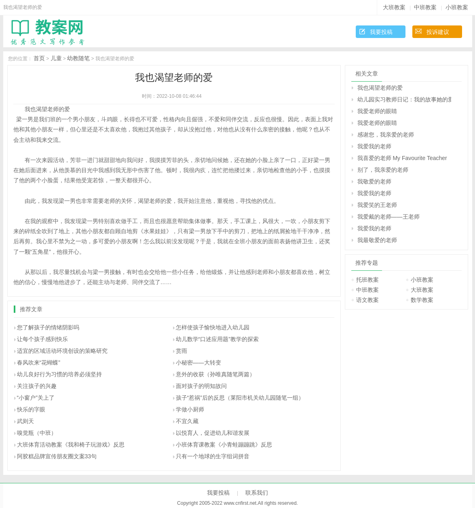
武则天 (25, 421)
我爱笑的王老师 (377, 205)
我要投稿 (381, 32)
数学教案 (422, 300)
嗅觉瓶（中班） (37, 433)
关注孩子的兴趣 (37, 386)
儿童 (56, 58)
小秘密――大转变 (198, 362)
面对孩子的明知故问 (201, 386)
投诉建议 (437, 32)
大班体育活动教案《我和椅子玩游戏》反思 (71, 444)
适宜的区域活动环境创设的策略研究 (62, 351)
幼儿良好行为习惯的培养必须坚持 (59, 374)
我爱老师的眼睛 (377, 111)
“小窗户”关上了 (36, 397)
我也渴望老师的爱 (380, 87)
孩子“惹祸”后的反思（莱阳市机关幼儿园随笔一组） (240, 397)
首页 (39, 58)
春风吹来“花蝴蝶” (38, 362)
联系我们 (256, 492)
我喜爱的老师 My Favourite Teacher (402, 158)
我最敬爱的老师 (377, 240)
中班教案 (425, 7)
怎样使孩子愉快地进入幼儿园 (212, 327)
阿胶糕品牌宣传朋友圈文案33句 (57, 456)
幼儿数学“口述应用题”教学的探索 (217, 339)
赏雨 (181, 351)
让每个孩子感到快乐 (42, 339)
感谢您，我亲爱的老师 (385, 134)
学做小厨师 (190, 409)
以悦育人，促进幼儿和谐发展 (212, 433)
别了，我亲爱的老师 (382, 170)
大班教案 (394, 7)
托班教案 (367, 279)
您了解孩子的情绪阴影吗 (48, 327)
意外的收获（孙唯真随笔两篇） (215, 374)
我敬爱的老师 (374, 181)
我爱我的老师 (374, 146)
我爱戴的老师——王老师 (388, 216)
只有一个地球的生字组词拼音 (212, 456)
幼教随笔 (78, 58)
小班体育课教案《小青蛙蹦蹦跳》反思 (224, 444)
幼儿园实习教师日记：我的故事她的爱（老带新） (404, 99)
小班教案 (456, 7)
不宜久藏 (187, 421)
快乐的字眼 (31, 409)
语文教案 (367, 300)
